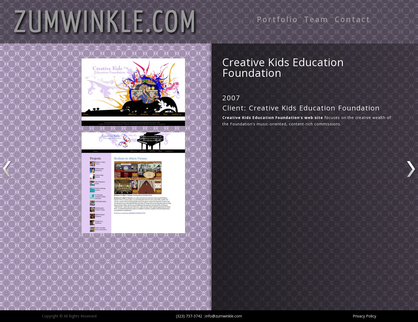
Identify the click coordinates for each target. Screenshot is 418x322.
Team (316, 20)
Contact (353, 20)
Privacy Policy (364, 316)
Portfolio (277, 20)
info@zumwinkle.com (223, 316)
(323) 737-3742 (189, 316)
